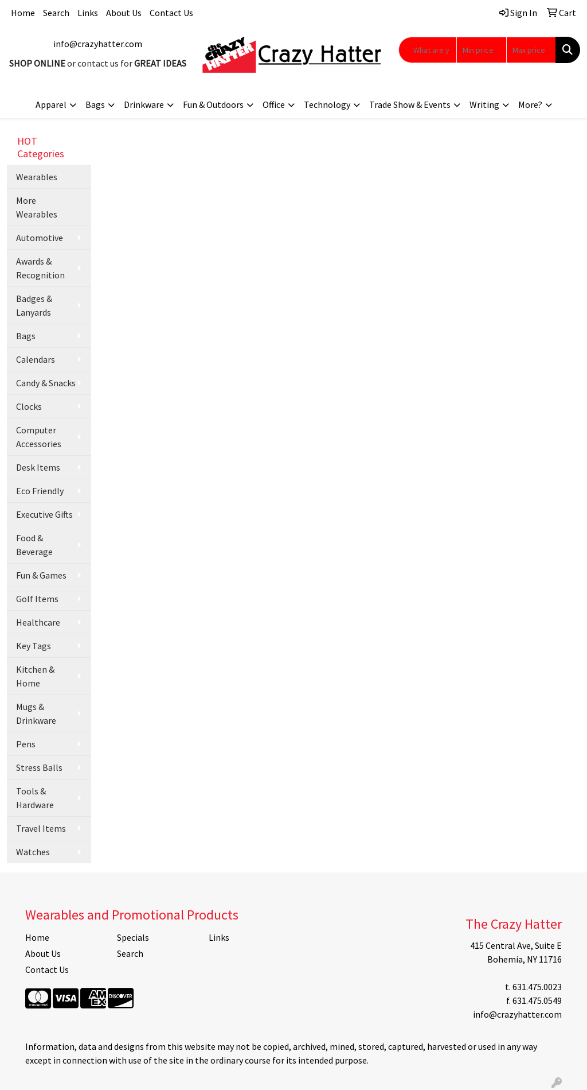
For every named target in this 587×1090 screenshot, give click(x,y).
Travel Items (41, 828)
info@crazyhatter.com (97, 43)
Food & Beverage (34, 544)
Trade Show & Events (410, 104)
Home (23, 12)
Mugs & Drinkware (36, 713)
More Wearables (36, 207)
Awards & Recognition (40, 268)
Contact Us (171, 12)
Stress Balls (39, 767)
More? (530, 104)
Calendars (35, 359)
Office (274, 104)
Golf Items (37, 598)
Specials (133, 937)
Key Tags (33, 645)
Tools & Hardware (35, 797)
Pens (26, 744)
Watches (33, 852)
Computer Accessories (38, 436)
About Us (124, 12)
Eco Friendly (40, 490)
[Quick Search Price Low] (481, 50)
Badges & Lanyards (34, 305)
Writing (484, 104)
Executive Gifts (44, 514)
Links (87, 12)
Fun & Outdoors (213, 104)
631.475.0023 (537, 986)
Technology (327, 104)
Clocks (29, 406)
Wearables (36, 177)
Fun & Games (41, 575)
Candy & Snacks (46, 383)
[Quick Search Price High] (531, 50)
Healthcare (38, 622)
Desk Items (38, 467)
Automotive (39, 237)
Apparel (51, 104)
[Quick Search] (427, 50)
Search (56, 12)
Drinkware (144, 104)
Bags (95, 104)
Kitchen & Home (35, 676)
